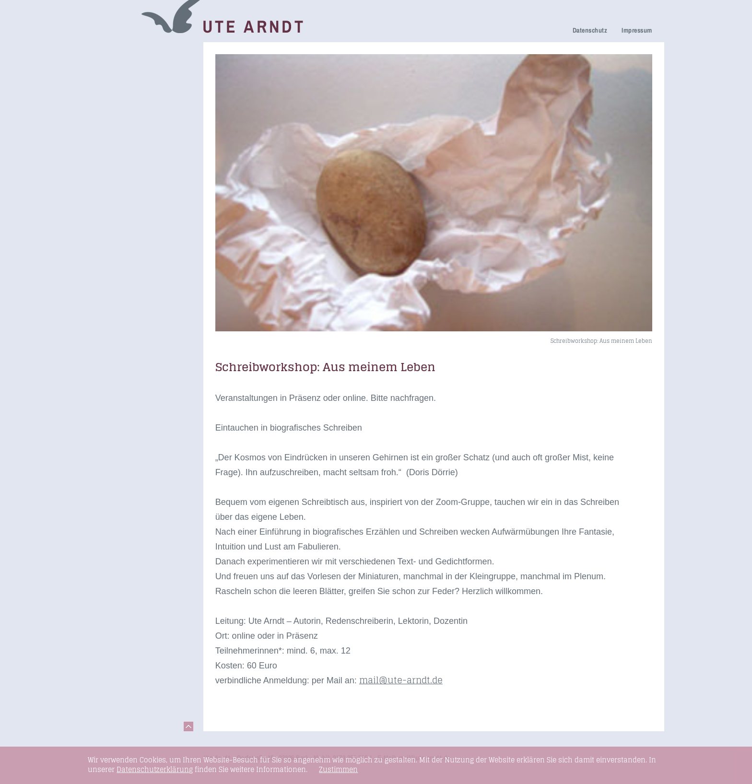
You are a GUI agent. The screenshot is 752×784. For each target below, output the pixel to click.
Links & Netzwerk (126, 215)
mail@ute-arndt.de (401, 680)
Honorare (112, 160)
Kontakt (109, 228)
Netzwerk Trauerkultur (135, 65)
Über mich (113, 134)
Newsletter (114, 147)
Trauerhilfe (114, 79)
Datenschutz (590, 30)
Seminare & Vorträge (132, 188)
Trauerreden (117, 52)
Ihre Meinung (118, 120)
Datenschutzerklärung (155, 769)
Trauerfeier (115, 92)
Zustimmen (338, 769)
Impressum (637, 30)
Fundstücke (116, 202)
